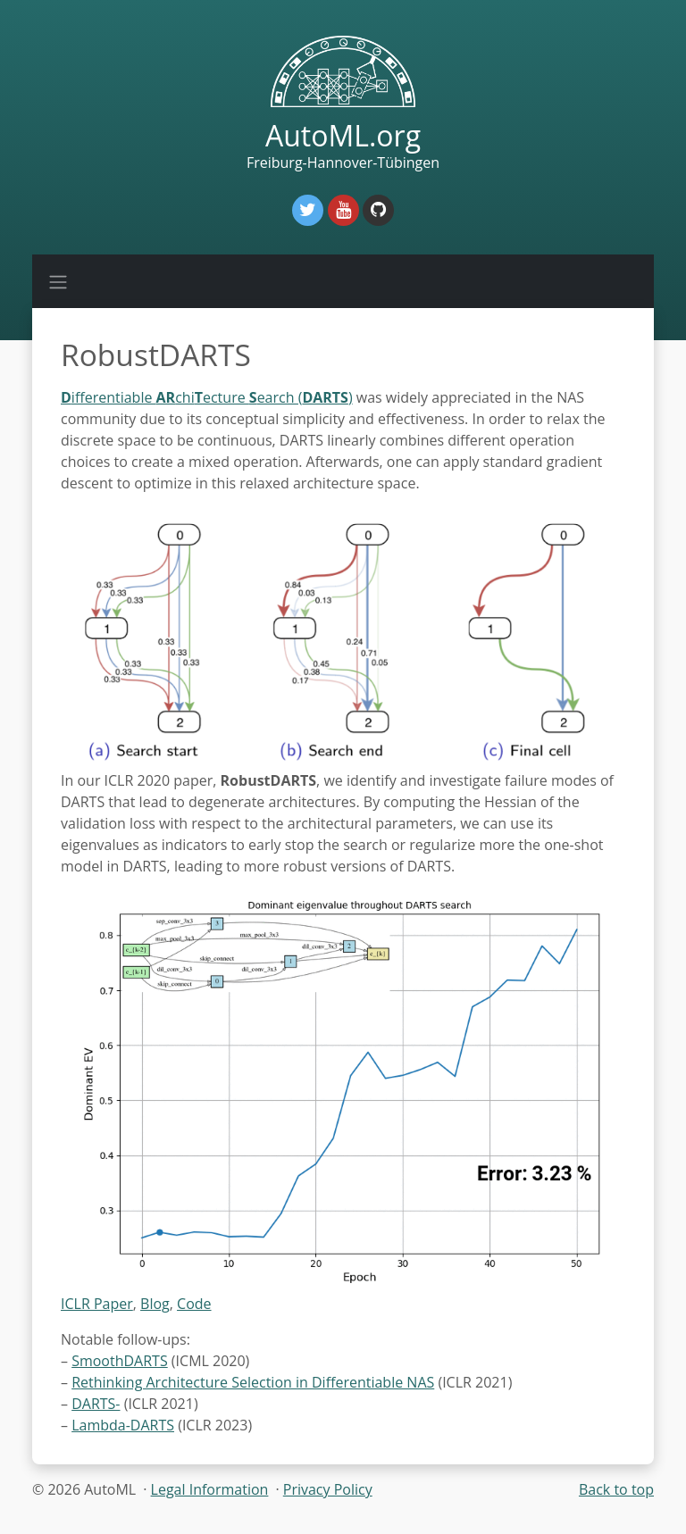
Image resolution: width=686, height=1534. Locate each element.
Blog (155, 1303)
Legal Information (210, 1489)
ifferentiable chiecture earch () (207, 397)
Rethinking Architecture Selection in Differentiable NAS (252, 1382)
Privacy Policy (327, 1489)
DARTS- (95, 1403)
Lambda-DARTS (122, 1425)
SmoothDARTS (119, 1361)
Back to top (616, 1489)
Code (194, 1303)
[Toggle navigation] (58, 281)
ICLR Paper (97, 1303)
